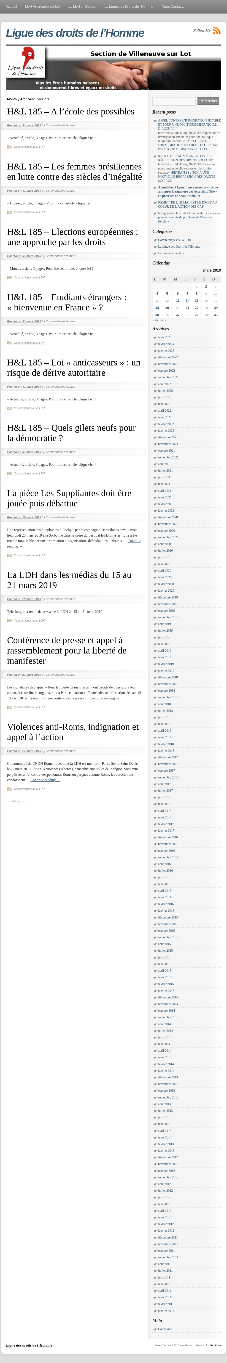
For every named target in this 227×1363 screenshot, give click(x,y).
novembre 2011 (168, 1244)
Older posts (16, 801)
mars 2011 (164, 1297)
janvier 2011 (166, 1311)
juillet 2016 (165, 870)
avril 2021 (164, 490)
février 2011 (166, 1304)
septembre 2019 (168, 617)
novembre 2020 (168, 524)
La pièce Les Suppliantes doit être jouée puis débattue (69, 498)
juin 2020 (164, 557)
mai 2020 (164, 564)
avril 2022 (164, 410)
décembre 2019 (168, 597)
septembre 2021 (168, 457)
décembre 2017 (168, 757)
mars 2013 (165, 1137)
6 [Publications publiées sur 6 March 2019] (178, 293)
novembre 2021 (168, 444)
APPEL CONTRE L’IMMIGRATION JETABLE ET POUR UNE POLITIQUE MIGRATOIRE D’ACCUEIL (189, 124)
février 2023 (166, 344)
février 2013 (166, 1144)
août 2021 (164, 464)
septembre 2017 (168, 777)
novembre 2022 (168, 364)
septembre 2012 (168, 1177)
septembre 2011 (168, 1257)
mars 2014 (165, 1057)
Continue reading (104, 698)
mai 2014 (164, 1044)
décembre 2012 (168, 1157)
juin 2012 (164, 1197)
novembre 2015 (168, 924)
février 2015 (166, 984)
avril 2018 (164, 730)
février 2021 (166, 504)
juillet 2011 (165, 1270)
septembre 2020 (168, 537)
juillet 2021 (165, 470)
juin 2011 (164, 1277)
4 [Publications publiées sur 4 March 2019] (157, 293)
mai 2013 (164, 1124)
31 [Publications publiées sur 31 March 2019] (216, 315)
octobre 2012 (166, 1170)
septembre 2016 (168, 857)
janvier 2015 (166, 990)
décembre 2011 (168, 1237)
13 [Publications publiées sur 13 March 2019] (178, 300)
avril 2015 (164, 970)
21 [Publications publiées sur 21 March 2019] (187, 308)
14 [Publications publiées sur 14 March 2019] (187, 300)
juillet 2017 (165, 790)
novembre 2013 (168, 1084)
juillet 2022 (165, 390)
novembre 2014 (168, 1004)
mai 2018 (164, 724)
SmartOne (160, 1345)
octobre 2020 (166, 530)
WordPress (215, 1345)
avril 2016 (164, 890)
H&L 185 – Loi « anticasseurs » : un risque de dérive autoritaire (74, 367)
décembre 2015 (168, 917)
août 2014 (164, 1024)
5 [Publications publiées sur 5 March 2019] (167, 293)
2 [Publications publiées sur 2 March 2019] (206, 286)
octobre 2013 (166, 1090)
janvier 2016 (166, 910)
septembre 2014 (168, 1017)
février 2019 (166, 664)
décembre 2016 (168, 837)
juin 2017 (164, 797)
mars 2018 (165, 737)
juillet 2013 (165, 1110)
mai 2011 (164, 1284)
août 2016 (164, 864)
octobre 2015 (166, 930)
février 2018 (166, 744)
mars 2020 (165, 577)
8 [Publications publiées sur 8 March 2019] (196, 293)
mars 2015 (165, 977)
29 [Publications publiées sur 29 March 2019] (197, 315)
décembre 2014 (168, 997)
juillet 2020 (165, 550)
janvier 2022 (166, 430)
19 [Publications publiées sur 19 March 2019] (167, 308)
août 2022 (164, 384)
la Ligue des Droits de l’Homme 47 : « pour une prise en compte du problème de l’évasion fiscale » (189, 217)
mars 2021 (165, 497)
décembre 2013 (168, 1077)
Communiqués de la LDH (29, 146)
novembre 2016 (168, 844)
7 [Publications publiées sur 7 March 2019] (187, 293)
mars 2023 (165, 337)
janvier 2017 (166, 830)
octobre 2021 (166, 450)
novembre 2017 (168, 764)
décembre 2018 (168, 677)
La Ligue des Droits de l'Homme (179, 246)
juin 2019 (164, 637)
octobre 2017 (166, 770)
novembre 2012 (168, 1164)
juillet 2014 (165, 1030)
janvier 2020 (166, 590)
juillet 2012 (165, 1190)
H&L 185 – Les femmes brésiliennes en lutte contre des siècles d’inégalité (74, 171)
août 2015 (164, 944)
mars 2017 (165, 817)
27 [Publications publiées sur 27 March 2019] (178, 315)
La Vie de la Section (171, 253)
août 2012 (164, 1184)
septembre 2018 (168, 697)
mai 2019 (164, 644)
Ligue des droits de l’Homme (75, 32)
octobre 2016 (166, 850)
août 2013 (164, 1104)
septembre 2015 (168, 937)
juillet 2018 (165, 710)
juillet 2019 (165, 630)
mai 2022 (164, 404)
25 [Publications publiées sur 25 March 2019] (157, 315)
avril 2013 (164, 1131)
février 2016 (166, 904)
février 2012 (166, 1224)
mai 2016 (164, 884)
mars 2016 (165, 897)
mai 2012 (164, 1204)
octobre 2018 (166, 690)
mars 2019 (165, 657)
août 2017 (164, 784)
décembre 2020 (168, 517)
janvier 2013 (166, 1150)
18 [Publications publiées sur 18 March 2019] (157, 308)
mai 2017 (164, 804)
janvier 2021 (166, 510)
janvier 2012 (166, 1230)
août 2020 (164, 544)
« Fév (155, 320)
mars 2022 (165, 417)
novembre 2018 (168, 684)
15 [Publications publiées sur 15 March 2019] (197, 300)
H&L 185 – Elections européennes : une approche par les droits (72, 237)
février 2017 (166, 824)
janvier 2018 (166, 750)
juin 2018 (164, 717)
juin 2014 (164, 1037)
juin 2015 (164, 957)
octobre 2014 (166, 1010)
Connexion (165, 1329)
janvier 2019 (166, 670)
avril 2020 (164, 570)
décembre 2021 (168, 437)
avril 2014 (164, 1050)
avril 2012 (164, 1210)
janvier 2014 (166, 1070)
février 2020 (166, 584)
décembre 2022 (168, 357)
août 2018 (164, 704)
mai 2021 (164, 484)
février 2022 (166, 424)
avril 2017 (164, 811)
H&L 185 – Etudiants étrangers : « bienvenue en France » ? (67, 302)
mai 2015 (164, 964)
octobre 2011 (166, 1250)
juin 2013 (164, 1117)
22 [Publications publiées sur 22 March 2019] (197, 308)
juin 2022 (164, 397)
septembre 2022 (168, 377)
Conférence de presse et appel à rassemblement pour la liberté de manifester (67, 650)
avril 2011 (164, 1290)
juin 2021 (164, 477)
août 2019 (164, 624)
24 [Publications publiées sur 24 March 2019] (216, 308)
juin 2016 (164, 877)
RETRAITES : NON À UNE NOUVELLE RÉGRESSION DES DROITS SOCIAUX (186, 177)
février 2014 (166, 1064)
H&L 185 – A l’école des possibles (70, 111)
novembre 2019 (168, 604)
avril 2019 (164, 650)
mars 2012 (165, 1217)
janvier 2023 (166, 350)
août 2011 (164, 1264)
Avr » (163, 320)
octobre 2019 (166, 610)
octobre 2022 (166, 370)
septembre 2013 (168, 1097)
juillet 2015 (165, 950)
